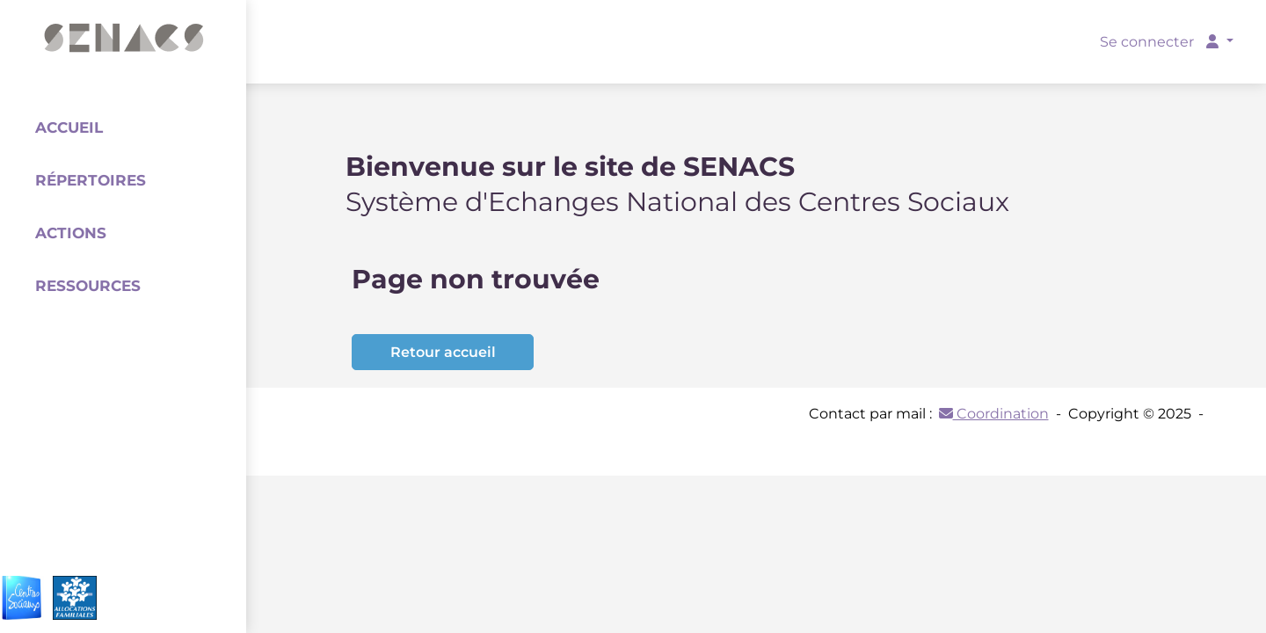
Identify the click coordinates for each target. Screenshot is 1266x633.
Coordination (994, 413)
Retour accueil (443, 352)
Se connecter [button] (1161, 41)
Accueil (69, 127)
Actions (70, 233)
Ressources (88, 286)
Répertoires (90, 180)
